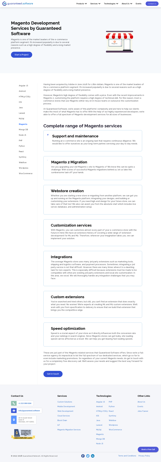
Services (95, 4)
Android (99, 406)
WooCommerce (115, 430)
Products (81, 4)
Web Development (65, 411)
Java (98, 420)
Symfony (112, 416)
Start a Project (22, 55)
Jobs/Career (143, 411)
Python (112, 406)
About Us (127, 4)
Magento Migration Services (69, 430)
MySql (98, 430)
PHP (110, 402)
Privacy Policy (144, 456)
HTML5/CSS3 (102, 411)
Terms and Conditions (127, 456)
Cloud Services (63, 416)
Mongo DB (100, 439)
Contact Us (152, 4)
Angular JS (100, 402)
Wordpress (113, 425)
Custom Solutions (64, 402)
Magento (100, 434)
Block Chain (62, 420)
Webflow (112, 420)
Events (138, 4)
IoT (58, 425)
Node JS (99, 444)
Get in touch (53, 374)
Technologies (111, 4)
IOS (97, 416)
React (111, 411)
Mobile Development (66, 406)
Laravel (99, 425)
